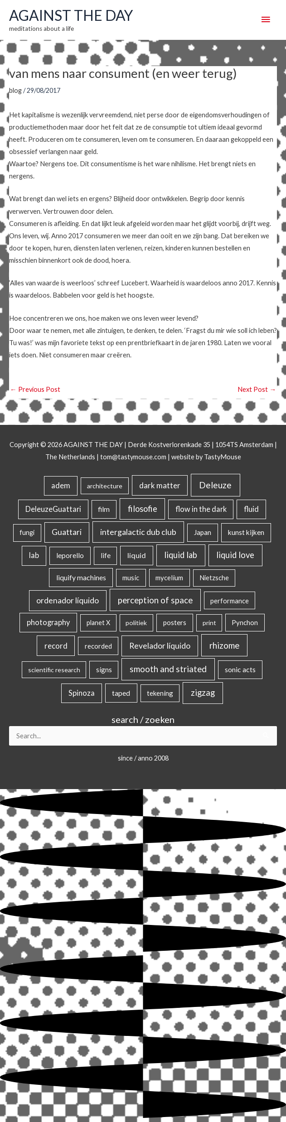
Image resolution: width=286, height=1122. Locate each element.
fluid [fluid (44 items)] (251, 509)
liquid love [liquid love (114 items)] (235, 555)
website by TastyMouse (206, 457)
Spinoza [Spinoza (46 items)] (81, 693)
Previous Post (35, 389)
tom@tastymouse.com (133, 457)
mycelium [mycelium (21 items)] (169, 577)
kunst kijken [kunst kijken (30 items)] (246, 532)
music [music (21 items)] (130, 577)
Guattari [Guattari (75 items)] (67, 532)
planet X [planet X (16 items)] (98, 622)
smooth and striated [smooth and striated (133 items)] (168, 669)
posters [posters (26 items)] (174, 622)
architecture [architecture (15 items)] (104, 486)
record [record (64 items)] (56, 645)
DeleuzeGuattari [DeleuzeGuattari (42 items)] (53, 509)
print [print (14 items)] (209, 622)
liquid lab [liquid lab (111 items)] (180, 555)
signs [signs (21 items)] (104, 669)
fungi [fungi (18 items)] (26, 532)
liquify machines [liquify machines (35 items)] (81, 577)
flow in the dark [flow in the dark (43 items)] (201, 509)
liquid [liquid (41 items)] (136, 555)
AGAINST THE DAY (71, 15)
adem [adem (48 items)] (60, 485)
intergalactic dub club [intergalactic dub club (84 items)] (138, 532)
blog (15, 90)
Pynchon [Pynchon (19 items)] (245, 622)
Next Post (257, 389)
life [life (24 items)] (106, 555)
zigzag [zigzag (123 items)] (203, 693)
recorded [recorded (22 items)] (98, 646)
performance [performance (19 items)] (229, 601)
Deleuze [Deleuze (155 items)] (215, 485)
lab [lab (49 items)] (34, 555)
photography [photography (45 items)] (48, 622)
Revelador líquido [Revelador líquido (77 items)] (159, 645)
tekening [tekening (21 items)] (160, 693)
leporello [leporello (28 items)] (70, 555)
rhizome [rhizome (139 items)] (224, 645)
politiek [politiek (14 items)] (136, 622)
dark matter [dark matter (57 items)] (159, 485)
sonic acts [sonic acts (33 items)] (240, 669)
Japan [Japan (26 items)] (202, 532)
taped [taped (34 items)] (121, 693)
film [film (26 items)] (104, 509)
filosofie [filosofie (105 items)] (142, 509)
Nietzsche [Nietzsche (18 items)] (214, 578)
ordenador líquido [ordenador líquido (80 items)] (67, 600)
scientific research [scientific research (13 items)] (54, 670)
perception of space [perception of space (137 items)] (155, 600)
